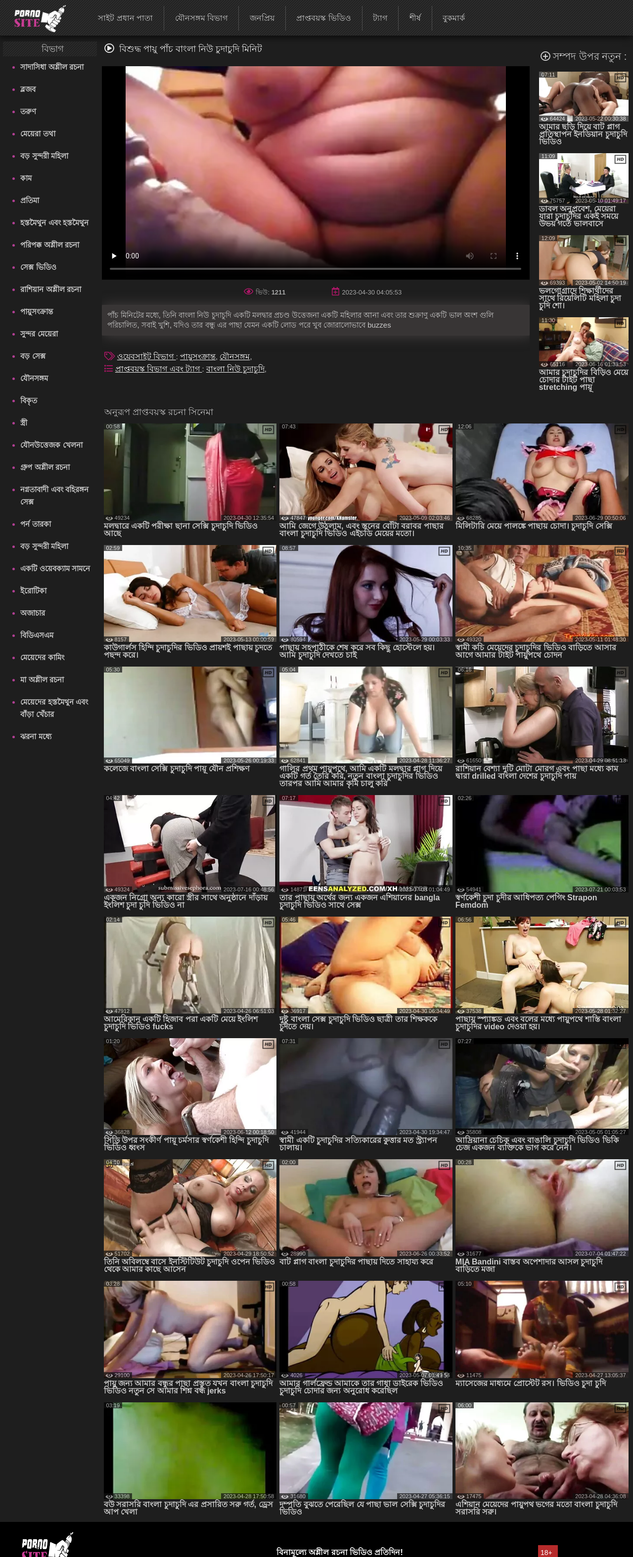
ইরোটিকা (33, 591)
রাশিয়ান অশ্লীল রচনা (50, 289)
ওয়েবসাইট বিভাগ (146, 356)
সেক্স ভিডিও (38, 267)
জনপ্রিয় (262, 18)
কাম (26, 178)
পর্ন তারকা (35, 524)
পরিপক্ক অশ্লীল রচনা (49, 245)
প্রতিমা (29, 200)
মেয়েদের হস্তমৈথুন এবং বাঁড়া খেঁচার (54, 708)
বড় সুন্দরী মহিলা (44, 156)
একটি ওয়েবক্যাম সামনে (55, 568)
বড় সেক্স (32, 356)
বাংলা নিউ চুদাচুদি (235, 369)
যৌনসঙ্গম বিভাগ (201, 18)
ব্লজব (28, 89)
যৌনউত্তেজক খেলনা (51, 445)
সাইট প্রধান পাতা (125, 18)
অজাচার (32, 613)
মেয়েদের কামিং (42, 657)
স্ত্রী (23, 423)
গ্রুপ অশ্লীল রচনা (44, 467)
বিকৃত (28, 400)
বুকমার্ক (454, 18)
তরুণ (28, 111)
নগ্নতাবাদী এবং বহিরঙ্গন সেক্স (54, 495)
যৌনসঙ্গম (34, 378)
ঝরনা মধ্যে (35, 736)
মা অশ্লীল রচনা (41, 679)
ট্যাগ (380, 18)
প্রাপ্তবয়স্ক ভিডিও (323, 18)
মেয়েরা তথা (37, 133)
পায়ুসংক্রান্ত (36, 311)
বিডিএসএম (36, 635)
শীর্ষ (415, 18)
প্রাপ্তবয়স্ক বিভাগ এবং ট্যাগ (158, 369)
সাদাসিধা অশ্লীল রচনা (51, 67)
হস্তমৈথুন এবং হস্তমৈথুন (54, 222)
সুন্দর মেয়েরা (38, 334)
